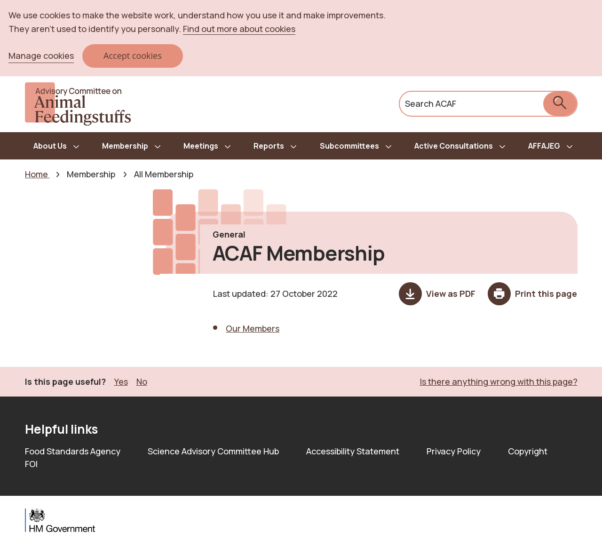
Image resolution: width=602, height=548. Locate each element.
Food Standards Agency (72, 451)
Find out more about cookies (239, 28)
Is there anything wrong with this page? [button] (499, 381)
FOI (31, 463)
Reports (268, 146)
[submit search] (560, 104)
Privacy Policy (454, 451)
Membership (125, 146)
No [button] (141, 381)
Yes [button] (121, 381)
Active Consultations (453, 146)
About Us (50, 146)
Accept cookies (132, 55)
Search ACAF (430, 103)
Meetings (200, 146)
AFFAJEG (544, 146)
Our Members (252, 328)
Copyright (527, 451)
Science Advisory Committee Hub (213, 451)
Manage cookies (41, 55)
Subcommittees (349, 146)
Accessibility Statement (352, 451)
